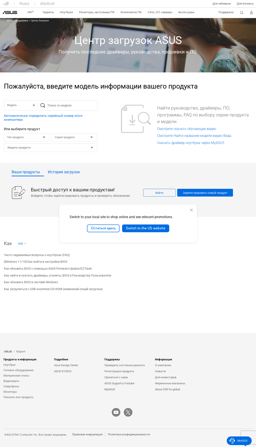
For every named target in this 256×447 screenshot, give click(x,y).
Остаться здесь (103, 228)
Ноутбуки (9, 364)
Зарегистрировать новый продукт (205, 192)
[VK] (140, 412)
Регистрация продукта (119, 371)
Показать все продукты (18, 397)
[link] (10, 12)
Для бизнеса (245, 3)
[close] (191, 210)
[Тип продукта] (27, 137)
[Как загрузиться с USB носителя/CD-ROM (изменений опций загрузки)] (53, 289)
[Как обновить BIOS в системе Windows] (31, 282)
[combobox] (50, 147)
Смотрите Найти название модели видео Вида (194, 136)
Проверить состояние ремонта (124, 365)
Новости (160, 371)
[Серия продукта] (74, 137)
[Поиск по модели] (67, 105)
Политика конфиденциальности (129, 434)
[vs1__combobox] (61, 148)
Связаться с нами (116, 377)
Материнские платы (16, 375)
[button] (222, 3)
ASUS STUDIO (62, 371)
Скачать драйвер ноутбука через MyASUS (190, 143)
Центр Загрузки (40, 20)
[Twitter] (128, 412)
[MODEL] (20, 105)
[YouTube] (116, 412)
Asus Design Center (66, 365)
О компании (163, 365)
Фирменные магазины (170, 383)
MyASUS (109, 389)
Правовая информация (87, 434)
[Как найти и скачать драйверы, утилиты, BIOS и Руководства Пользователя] (57, 275)
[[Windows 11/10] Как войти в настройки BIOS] (35, 262)
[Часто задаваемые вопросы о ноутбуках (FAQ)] (37, 255)
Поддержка (21, 20)
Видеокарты (11, 381)
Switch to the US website (145, 228)
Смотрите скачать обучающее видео (186, 129)
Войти (159, 192)
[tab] (28, 173)
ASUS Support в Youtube (119, 383)
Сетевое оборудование (18, 370)
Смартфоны (11, 386)
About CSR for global (167, 389)
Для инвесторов (165, 377)
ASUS (9, 20)
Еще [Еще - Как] (20, 243)
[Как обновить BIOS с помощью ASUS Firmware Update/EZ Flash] (48, 268)
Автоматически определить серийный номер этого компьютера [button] (43, 118)
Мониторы (10, 391)
